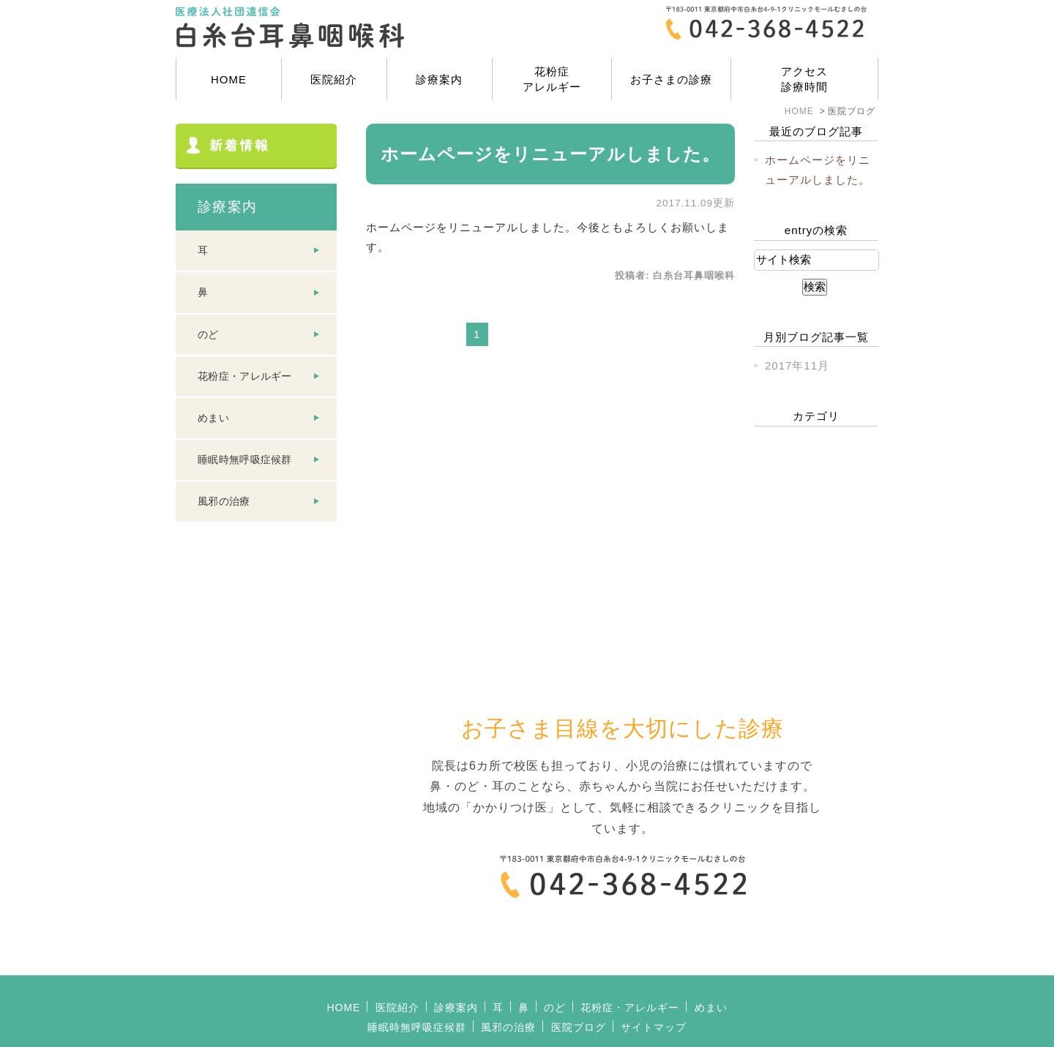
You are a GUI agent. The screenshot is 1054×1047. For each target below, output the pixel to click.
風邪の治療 (224, 501)
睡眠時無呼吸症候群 (245, 459)
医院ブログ (578, 982)
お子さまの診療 (671, 79)
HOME (229, 79)
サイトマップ (654, 982)
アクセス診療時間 (804, 79)
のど (208, 334)
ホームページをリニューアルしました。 (550, 154)
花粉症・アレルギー (245, 376)
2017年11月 (797, 365)
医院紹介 (333, 79)
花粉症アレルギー (552, 79)
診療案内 (439, 79)
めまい (213, 418)
